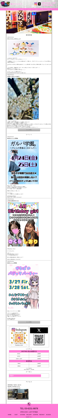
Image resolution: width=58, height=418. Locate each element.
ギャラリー (29, 9)
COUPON (35, 414)
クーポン (36, 9)
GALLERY (29, 414)
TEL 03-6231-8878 (29, 408)
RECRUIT (42, 414)
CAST (16, 414)
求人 (42, 9)
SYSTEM (22, 414)
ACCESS (48, 414)
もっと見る (29, 129)
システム (22, 9)
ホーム (9, 9)
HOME (9, 414)
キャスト (15, 9)
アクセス (48, 9)
